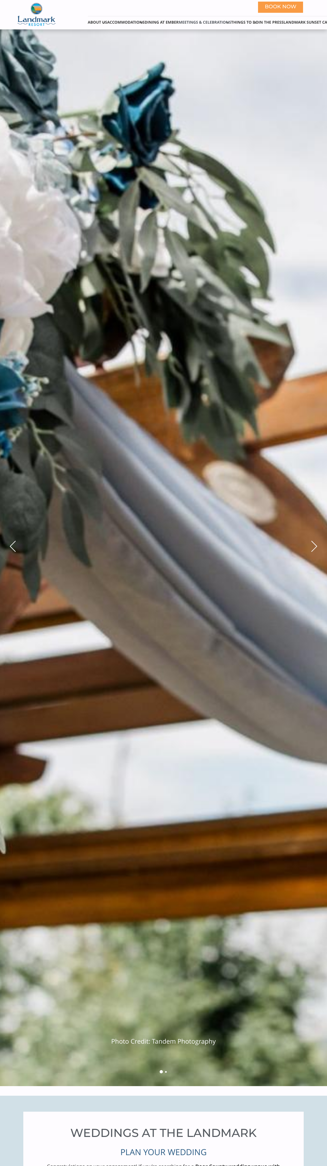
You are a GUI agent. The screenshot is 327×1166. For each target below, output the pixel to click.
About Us (97, 22)
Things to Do (245, 22)
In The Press (271, 22)
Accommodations (126, 22)
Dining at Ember (162, 22)
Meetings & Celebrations (205, 22)
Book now (280, 7)
